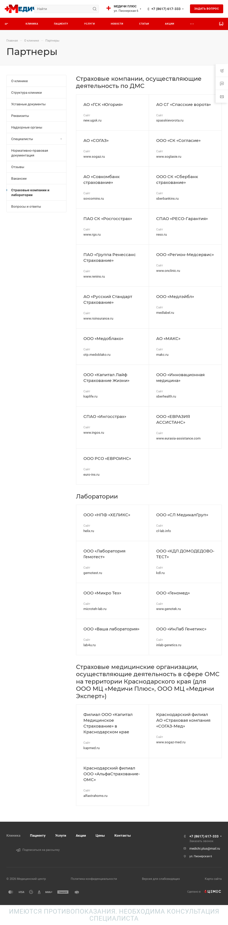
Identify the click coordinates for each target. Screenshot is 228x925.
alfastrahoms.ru (95, 796)
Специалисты (37, 139)
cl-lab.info (163, 531)
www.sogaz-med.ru (170, 742)
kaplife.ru (90, 396)
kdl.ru (160, 573)
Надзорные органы (26, 127)
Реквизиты (20, 116)
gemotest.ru (92, 573)
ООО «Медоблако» (103, 338)
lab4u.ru (89, 645)
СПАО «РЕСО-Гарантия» (182, 218)
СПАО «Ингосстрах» (104, 416)
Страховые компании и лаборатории (30, 192)
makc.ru (162, 355)
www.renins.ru (94, 276)
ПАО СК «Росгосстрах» (107, 218)
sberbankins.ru (167, 198)
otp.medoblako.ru (96, 355)
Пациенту (38, 835)
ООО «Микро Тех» (102, 592)
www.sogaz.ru (94, 156)
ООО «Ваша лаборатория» (111, 628)
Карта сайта (213, 879)
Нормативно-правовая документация (29, 153)
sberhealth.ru (166, 396)
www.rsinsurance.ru (98, 318)
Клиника (13, 835)
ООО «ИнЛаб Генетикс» (181, 628)
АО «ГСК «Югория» (103, 104)
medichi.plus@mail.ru (204, 848)
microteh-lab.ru (94, 609)
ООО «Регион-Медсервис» (185, 254)
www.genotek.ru (168, 609)
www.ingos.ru (93, 433)
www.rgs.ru (92, 234)
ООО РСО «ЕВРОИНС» (107, 458)
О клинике (19, 81)
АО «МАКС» (168, 338)
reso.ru (161, 234)
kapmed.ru (91, 748)
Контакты (122, 835)
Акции (81, 835)
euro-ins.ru (91, 474)
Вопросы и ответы (26, 206)
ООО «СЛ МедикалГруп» (182, 514)
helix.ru (88, 531)
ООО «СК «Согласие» (178, 140)
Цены (100, 835)
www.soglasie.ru (168, 156)
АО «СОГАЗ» (96, 140)
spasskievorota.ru (169, 120)
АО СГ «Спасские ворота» (183, 104)
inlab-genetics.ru (168, 645)
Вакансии (19, 178)
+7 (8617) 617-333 (166, 9)
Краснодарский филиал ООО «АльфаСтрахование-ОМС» (111, 774)
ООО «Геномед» (173, 592)
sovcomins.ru (93, 198)
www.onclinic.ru (168, 271)
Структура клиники (26, 93)
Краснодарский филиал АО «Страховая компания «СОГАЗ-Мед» (183, 720)
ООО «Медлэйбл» (175, 296)
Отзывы (17, 167)
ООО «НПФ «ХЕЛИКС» (106, 514)
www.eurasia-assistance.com (178, 438)
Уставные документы (28, 104)
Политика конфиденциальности (94, 879)
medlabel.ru (165, 313)
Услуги (60, 835)
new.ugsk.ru (92, 120)
